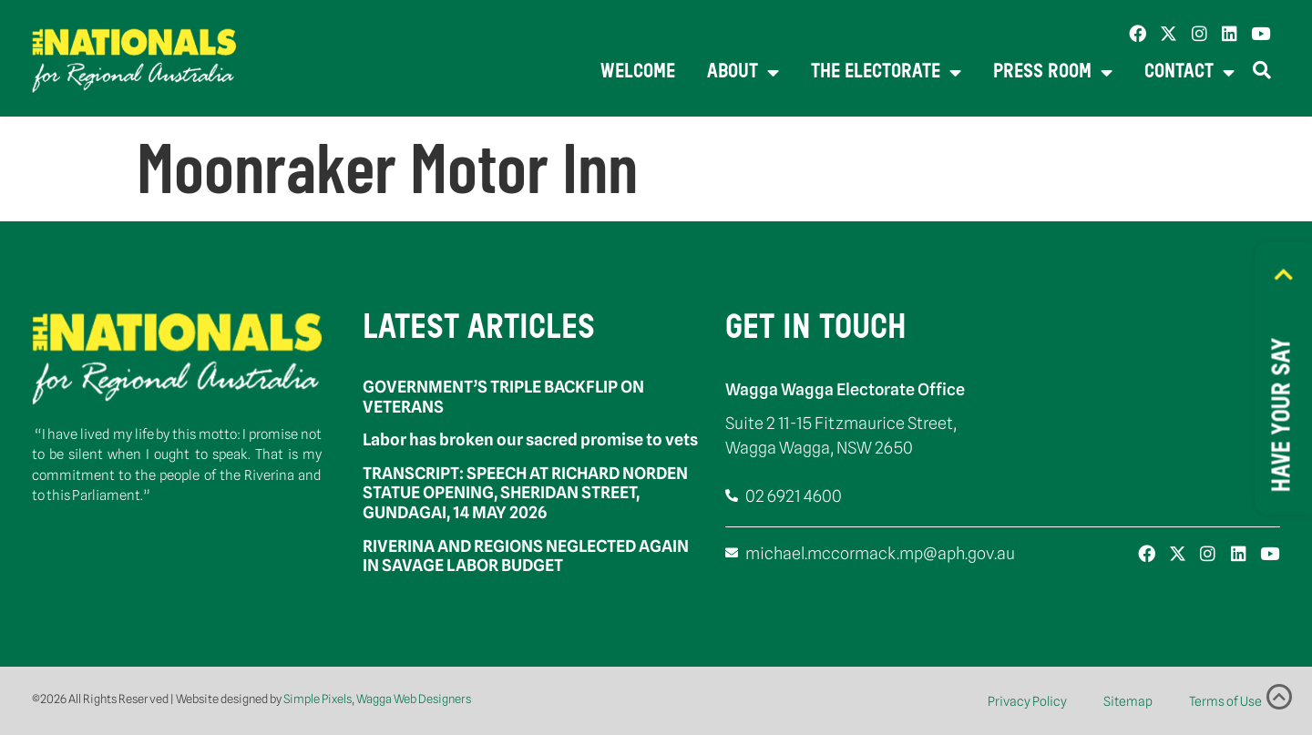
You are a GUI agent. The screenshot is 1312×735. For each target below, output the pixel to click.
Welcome (637, 72)
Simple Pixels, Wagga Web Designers (377, 698)
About (743, 73)
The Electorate (886, 73)
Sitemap (1128, 701)
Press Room (1052, 73)
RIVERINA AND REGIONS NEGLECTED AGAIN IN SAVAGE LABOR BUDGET (526, 556)
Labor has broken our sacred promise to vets (530, 439)
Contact (1189, 73)
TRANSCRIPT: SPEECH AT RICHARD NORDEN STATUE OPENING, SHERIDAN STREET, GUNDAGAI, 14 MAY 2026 (525, 493)
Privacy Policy (1027, 701)
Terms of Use (1225, 701)
